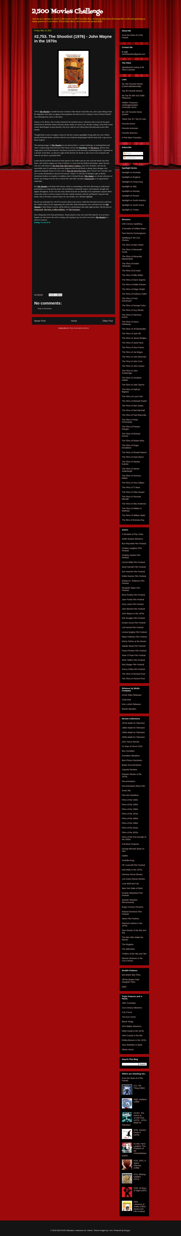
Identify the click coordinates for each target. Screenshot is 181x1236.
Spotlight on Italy (129, 186)
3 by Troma (127, 1012)
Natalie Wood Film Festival (133, 646)
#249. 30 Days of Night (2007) (140, 1189)
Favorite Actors (128, 124)
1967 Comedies (129, 1003)
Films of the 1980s (130, 818)
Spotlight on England (131, 177)
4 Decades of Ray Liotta (132, 534)
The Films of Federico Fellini (134, 294)
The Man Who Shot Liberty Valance (66, 166)
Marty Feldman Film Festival (134, 637)
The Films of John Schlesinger (130, 372)
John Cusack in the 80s (132, 1035)
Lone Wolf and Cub (130, 883)
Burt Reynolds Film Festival (134, 543)
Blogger (127, 1230)
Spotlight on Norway (131, 191)
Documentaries (128, 781)
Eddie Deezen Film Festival (134, 576)
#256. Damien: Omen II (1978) (140, 1132)
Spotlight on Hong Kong (132, 182)
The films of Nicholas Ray (133, 520)
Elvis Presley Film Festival (133, 595)
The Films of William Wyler (133, 515)
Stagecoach (89, 179)
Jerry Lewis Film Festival (133, 604)
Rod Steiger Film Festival (133, 664)
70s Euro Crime (129, 1017)
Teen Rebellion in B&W (132, 1045)
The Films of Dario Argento (134, 280)
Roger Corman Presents (132, 907)
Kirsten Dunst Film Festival (133, 623)
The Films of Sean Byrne (133, 457)
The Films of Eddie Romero (134, 284)
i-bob (111, 1230)
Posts (127, 153)
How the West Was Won (76, 171)
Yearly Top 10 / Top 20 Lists (134, 119)
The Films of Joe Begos (132, 352)
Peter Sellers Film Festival (133, 660)
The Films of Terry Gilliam (133, 483)
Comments (129, 158)
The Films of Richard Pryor (133, 674)
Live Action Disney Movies (133, 879)
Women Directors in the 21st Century (132, 959)
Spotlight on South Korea (133, 205)
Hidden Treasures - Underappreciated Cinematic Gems (130, 105)
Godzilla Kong (128, 860)
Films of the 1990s (130, 823)
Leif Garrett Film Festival (132, 627)
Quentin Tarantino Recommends (129, 901)
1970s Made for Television (133, 723)
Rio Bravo (95, 148)
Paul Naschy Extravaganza (134, 233)
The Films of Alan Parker (133, 245)
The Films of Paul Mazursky (134, 415)
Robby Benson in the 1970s (134, 1040)
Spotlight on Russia (130, 196)
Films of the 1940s (130, 800)
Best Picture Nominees (132, 760)
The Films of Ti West (131, 487)
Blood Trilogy (127, 1021)
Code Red (126, 700)
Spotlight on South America (134, 200)
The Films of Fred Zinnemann (129, 299)
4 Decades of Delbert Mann (134, 228)
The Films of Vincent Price (133, 678)
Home (74, 321)
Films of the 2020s (130, 832)
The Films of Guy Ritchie (133, 310)
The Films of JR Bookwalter (134, 329)
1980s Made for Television (133, 728)
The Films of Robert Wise (133, 441)
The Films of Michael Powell (134, 401)
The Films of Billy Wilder (132, 275)
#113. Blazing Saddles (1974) (140, 1176)
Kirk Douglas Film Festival (133, 618)
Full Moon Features (130, 844)
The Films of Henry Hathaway (130, 323)
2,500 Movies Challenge (67, 11)
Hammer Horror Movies (132, 874)
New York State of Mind (132, 888)
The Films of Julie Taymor (133, 385)
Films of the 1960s (130, 809)
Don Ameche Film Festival (133, 571)
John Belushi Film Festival (133, 609)
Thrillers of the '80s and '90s (134, 954)
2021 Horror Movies (130, 742)
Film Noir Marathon (130, 795)
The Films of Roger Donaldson (130, 446)
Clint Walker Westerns (131, 1026)
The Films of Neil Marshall (133, 410)
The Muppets (127, 944)
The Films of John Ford (132, 361)
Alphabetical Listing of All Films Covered (133, 68)
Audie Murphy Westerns (132, 539)
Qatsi (124, 986)
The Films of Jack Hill (131, 333)
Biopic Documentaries (131, 765)
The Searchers (74, 209)
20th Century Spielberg (132, 224)
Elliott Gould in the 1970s (133, 1031)
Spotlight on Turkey (130, 210)
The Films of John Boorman (134, 357)
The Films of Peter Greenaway (130, 421)
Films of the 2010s (130, 828)
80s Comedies (128, 751)
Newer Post (40, 321)
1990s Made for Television (133, 732)
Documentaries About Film (133, 786)
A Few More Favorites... (132, 137)
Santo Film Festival (130, 918)
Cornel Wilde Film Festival (133, 562)
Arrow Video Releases (131, 695)
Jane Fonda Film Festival (133, 599)
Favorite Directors (129, 133)
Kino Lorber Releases (131, 704)
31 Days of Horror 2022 (132, 746)
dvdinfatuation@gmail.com (133, 54)
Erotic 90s (126, 790)
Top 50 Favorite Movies (132, 91)
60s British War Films (131, 975)
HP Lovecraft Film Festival (133, 865)
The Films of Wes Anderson (134, 504)
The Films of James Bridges (134, 338)
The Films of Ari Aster (131, 271)
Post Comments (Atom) (79, 328)
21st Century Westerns (132, 1008)
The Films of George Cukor (134, 305)
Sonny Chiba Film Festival (133, 669)
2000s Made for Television (133, 737)
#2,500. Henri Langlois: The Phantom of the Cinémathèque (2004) (134, 1150)
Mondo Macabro (129, 709)
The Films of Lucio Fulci (132, 396)
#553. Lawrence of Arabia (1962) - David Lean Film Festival (140, 1206)
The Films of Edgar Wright (133, 289)
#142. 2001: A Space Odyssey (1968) (140, 1164)
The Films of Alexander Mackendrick (132, 257)
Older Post (107, 321)
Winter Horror (128, 1049)
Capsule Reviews (129, 769)
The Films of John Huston (133, 366)
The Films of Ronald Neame (134, 452)
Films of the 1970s (130, 814)
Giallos (125, 856)
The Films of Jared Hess (132, 343)
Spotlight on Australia (131, 172)
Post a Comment (44, 308)
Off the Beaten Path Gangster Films (130, 980)
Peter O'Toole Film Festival (134, 655)
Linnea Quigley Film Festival (134, 632)
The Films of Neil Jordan (132, 406)
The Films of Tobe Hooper (133, 492)
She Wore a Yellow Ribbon (54, 209)
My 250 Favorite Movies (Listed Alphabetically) (132, 85)
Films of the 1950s (130, 804)
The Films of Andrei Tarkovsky (130, 264)
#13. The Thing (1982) (139, 1087)
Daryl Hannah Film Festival (134, 567)
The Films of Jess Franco (133, 347)
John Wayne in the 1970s (133, 613)
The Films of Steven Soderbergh (131, 470)
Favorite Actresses (130, 128)
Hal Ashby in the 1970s (132, 870)
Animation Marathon (131, 756)
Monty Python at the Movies (134, 641)
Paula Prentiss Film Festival (134, 651)
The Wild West (128, 949)
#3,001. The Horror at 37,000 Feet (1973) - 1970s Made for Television (134, 1119)
